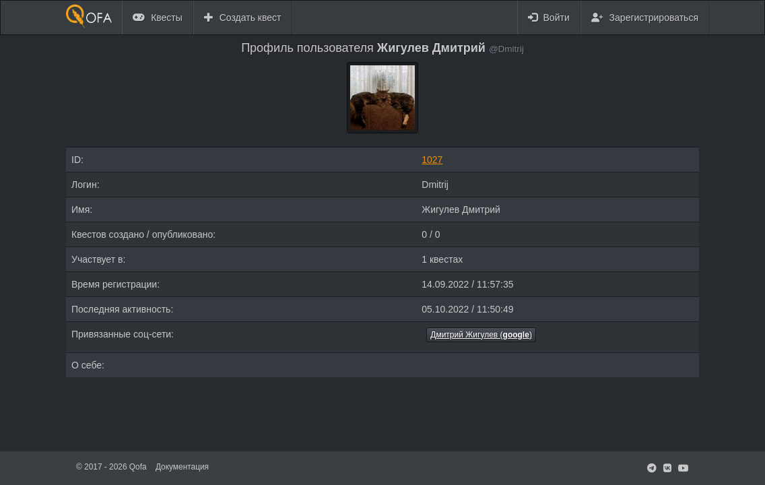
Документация (182, 467)
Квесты (157, 17)
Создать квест (242, 17)
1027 (432, 159)
